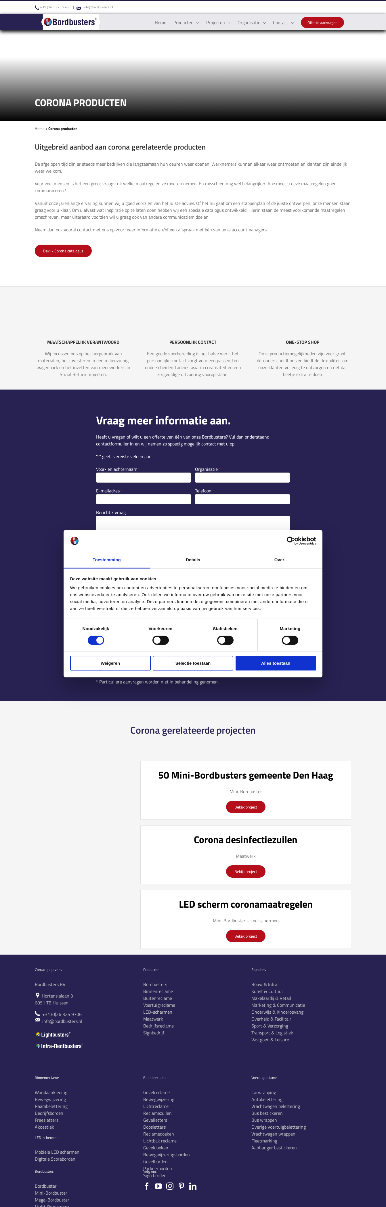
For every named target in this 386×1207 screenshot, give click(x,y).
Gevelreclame (156, 1092)
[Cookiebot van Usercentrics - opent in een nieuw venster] (291, 541)
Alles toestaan (276, 663)
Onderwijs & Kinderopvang (277, 1011)
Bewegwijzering (50, 1099)
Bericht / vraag (111, 512)
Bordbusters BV (50, 984)
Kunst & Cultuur (267, 991)
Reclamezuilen (157, 1113)
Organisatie (207, 469)
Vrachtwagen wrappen (273, 1133)
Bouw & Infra (264, 984)
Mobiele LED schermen (57, 1152)
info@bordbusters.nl (98, 7)
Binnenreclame (158, 991)
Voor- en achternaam (118, 469)
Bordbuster (46, 1186)
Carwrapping (263, 1092)
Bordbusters (155, 984)
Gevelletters (155, 1120)
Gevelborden (155, 1161)
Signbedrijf (153, 1032)
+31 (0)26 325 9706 (55, 7)
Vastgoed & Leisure (270, 1039)
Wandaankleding (51, 1092)
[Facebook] (146, 1186)
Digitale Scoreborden (55, 1158)
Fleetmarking (264, 1140)
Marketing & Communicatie (278, 1005)
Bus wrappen (264, 1120)
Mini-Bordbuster (51, 1192)
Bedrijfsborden (49, 1113)
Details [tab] (193, 559)
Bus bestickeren (267, 1113)
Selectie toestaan (193, 663)
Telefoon (204, 490)
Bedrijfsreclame (158, 1025)
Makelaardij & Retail (271, 998)
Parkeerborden (157, 1168)
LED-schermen (157, 1011)
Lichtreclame (156, 1106)
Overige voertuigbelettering (278, 1126)
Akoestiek (44, 1126)
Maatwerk (153, 1018)
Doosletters (154, 1126)
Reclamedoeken (158, 1133)
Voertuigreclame (159, 1005)
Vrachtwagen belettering (275, 1106)
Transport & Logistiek (272, 1032)
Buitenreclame (157, 998)
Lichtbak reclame (160, 1140)
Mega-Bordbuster (52, 1199)
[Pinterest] (181, 1186)
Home (40, 128)
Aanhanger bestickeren (274, 1147)
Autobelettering (266, 1099)
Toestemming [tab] (107, 559)
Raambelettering (51, 1106)
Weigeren (110, 663)
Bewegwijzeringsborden (166, 1154)
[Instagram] (169, 1186)
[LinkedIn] (192, 1186)
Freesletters (46, 1120)
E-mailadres (109, 490)
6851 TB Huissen (51, 1002)
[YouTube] (158, 1186)
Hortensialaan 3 (57, 995)
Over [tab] (279, 559)
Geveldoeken (155, 1147)
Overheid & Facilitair (271, 1018)
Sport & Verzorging (269, 1025)
